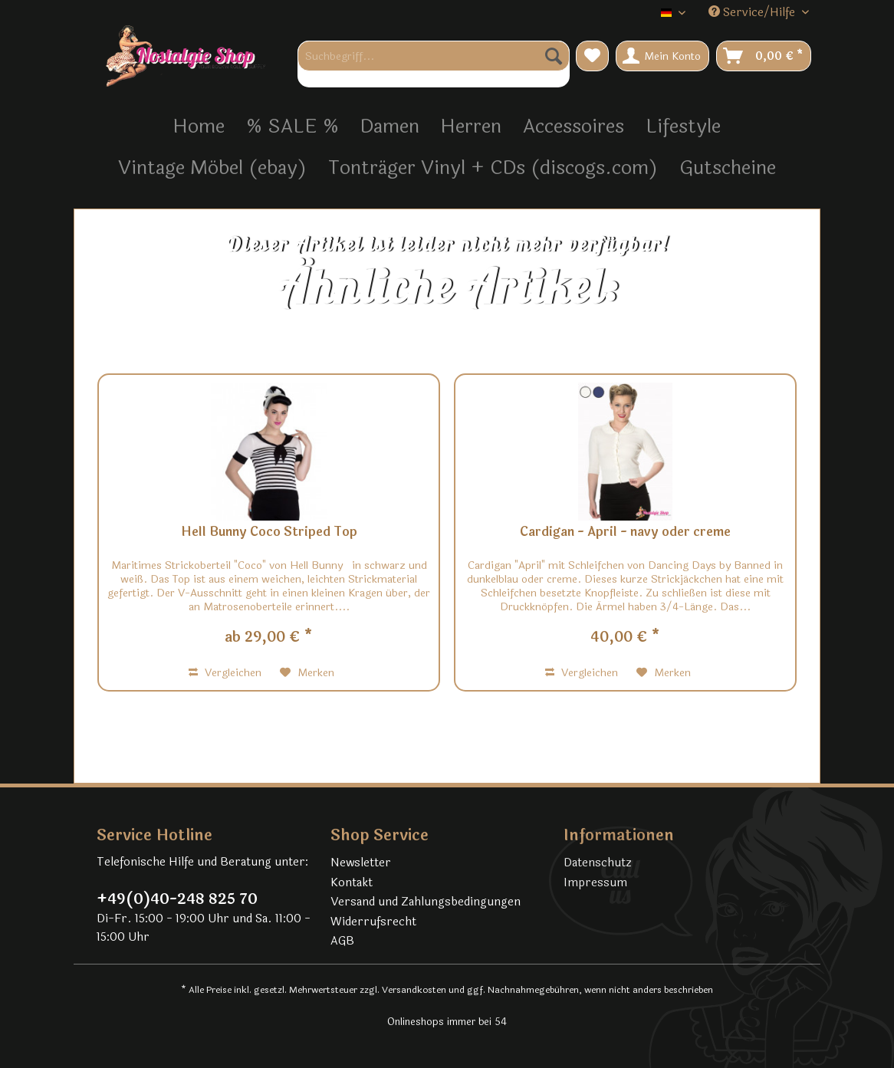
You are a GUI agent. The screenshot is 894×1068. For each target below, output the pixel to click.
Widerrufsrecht (373, 922)
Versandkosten (414, 990)
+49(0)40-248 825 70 (177, 899)
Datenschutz (598, 863)
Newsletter (360, 863)
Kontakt (351, 883)
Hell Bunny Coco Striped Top (269, 532)
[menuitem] (433, 64)
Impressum (595, 883)
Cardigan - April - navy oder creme (625, 532)
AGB (342, 941)
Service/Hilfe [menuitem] (753, 12)
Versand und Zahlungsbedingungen (425, 902)
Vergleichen (225, 673)
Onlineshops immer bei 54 (447, 1022)
